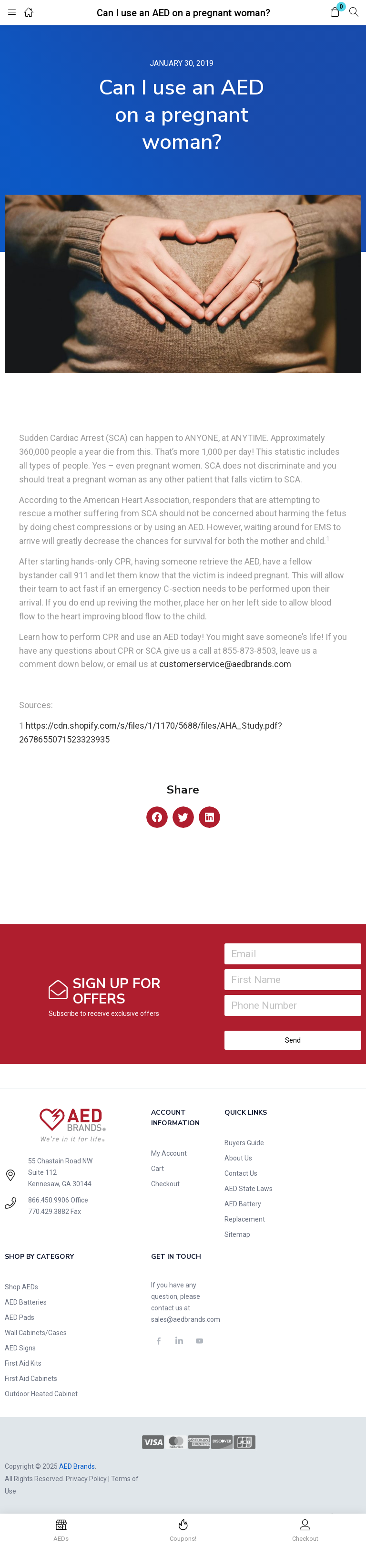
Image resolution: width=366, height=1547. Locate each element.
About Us (238, 1158)
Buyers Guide (244, 1143)
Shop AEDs (21, 1287)
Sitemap (237, 1234)
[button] (335, 13)
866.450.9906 (48, 1200)
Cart (157, 1168)
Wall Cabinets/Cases (36, 1333)
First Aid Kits (23, 1363)
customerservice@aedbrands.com (225, 664)
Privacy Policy (86, 1479)
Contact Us (240, 1173)
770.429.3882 (48, 1211)
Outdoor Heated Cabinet (41, 1394)
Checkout (165, 1184)
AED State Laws (248, 1188)
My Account (169, 1153)
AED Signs (20, 1348)
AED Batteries (26, 1302)
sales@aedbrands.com (185, 1319)
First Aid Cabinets (31, 1378)
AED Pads (19, 1317)
